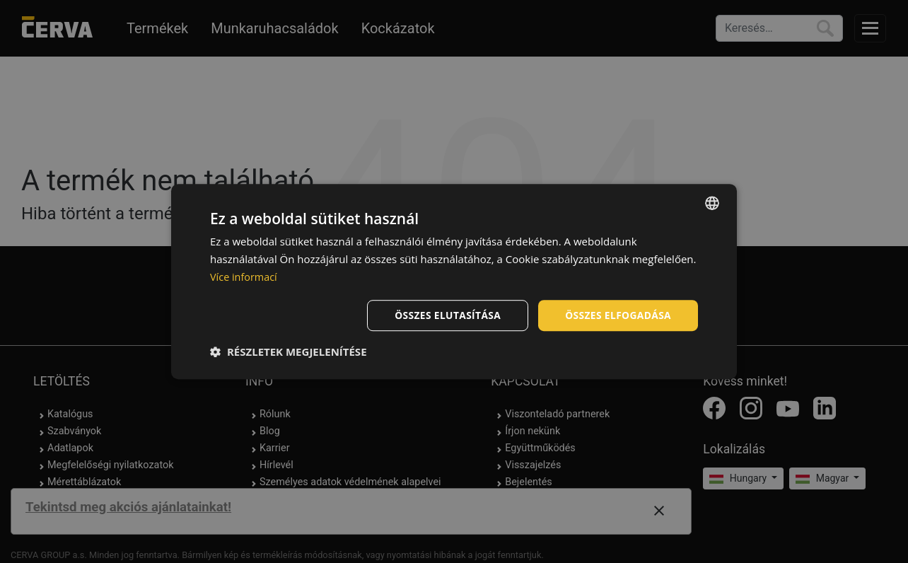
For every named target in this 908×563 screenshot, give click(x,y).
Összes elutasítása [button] (445, 314)
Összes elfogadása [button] (617, 314)
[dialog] (454, 281)
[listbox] (712, 203)
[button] (288, 351)
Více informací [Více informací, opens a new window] (245, 276)
